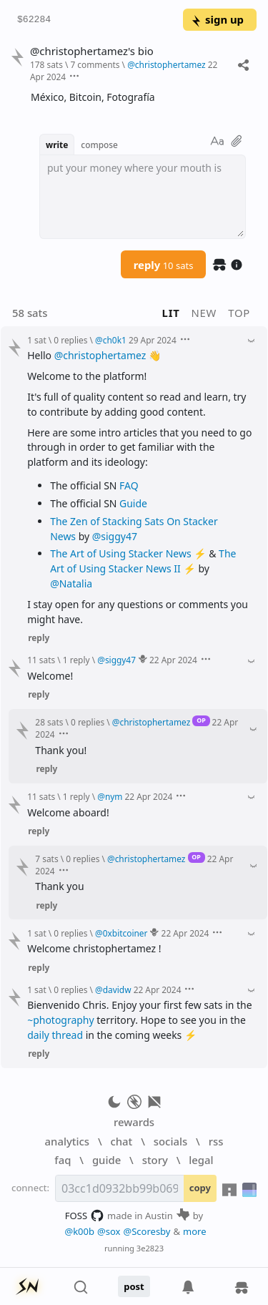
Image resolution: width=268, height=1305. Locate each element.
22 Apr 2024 (173, 659)
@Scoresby (146, 1231)
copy (200, 1187)
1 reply (76, 659)
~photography (60, 1020)
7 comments (94, 64)
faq (62, 1160)
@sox (108, 1231)
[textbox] (142, 197)
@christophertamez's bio (92, 51)
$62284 (34, 20)
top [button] (239, 313)
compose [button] (99, 144)
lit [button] (171, 313)
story (155, 1160)
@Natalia (71, 583)
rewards (134, 1122)
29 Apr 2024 (153, 340)
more (195, 1231)
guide (106, 1160)
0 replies (70, 340)
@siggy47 (114, 536)
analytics (67, 1141)
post (134, 1286)
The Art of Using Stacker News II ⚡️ (143, 561)
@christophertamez (100, 355)
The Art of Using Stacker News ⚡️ (128, 553)
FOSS (84, 1215)
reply (164, 265)
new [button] (204, 313)
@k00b (79, 1231)
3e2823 (150, 1248)
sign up (217, 19)
